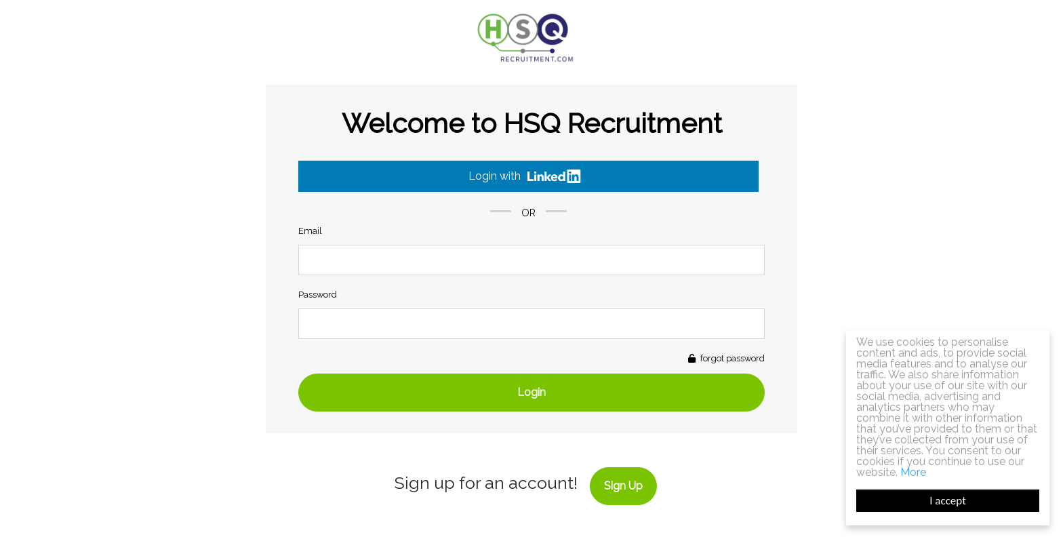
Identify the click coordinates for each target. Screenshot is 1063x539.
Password (317, 295)
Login (531, 392)
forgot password (731, 358)
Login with (525, 176)
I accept (947, 501)
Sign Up (623, 485)
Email (310, 231)
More (913, 472)
